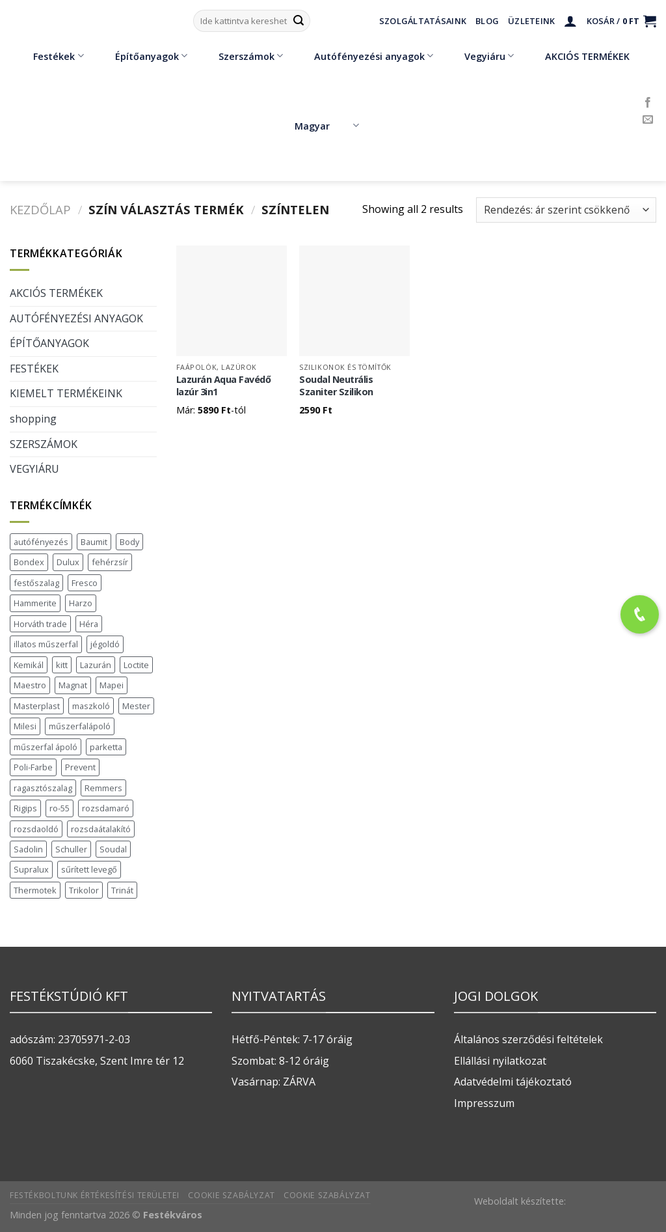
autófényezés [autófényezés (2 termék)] (41, 542)
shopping (33, 419)
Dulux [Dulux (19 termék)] (68, 562)
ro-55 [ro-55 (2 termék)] (59, 808)
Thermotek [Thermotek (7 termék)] (35, 890)
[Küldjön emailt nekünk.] (648, 120)
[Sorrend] (566, 210)
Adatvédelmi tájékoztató (513, 1081)
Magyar (327, 126)
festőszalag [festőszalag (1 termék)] (36, 583)
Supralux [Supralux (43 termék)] (31, 869)
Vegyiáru (480, 56)
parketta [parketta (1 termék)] (106, 747)
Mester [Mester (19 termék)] (136, 706)
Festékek (48, 56)
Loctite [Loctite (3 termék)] (136, 665)
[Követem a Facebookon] (648, 103)
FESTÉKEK (34, 368)
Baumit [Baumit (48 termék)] (94, 542)
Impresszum (484, 1103)
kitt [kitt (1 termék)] (62, 665)
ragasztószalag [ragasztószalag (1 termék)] (43, 788)
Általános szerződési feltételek (528, 1039)
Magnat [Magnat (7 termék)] (73, 685)
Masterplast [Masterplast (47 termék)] (37, 706)
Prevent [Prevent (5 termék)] (80, 767)
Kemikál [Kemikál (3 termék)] (29, 665)
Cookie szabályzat (231, 1195)
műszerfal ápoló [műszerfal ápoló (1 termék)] (45, 747)
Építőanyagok (141, 56)
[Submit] (298, 21)
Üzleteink (531, 21)
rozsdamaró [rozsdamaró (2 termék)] (105, 808)
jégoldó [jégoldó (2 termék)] (105, 644)
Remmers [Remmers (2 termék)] (103, 788)
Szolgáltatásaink (422, 21)
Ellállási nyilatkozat (500, 1061)
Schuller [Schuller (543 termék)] (71, 849)
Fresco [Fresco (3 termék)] (85, 583)
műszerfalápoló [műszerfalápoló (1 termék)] (80, 726)
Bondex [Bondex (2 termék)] (29, 562)
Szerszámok (241, 56)
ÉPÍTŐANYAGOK (49, 343)
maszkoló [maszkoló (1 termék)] (91, 706)
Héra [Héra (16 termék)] (88, 624)
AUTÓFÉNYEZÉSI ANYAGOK (76, 318)
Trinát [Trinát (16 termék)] (122, 890)
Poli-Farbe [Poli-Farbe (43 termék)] (33, 767)
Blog (487, 21)
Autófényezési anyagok (364, 56)
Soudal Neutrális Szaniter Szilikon (336, 386)
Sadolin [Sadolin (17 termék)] (28, 849)
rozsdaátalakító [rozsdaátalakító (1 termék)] (101, 829)
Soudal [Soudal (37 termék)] (113, 849)
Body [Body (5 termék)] (129, 542)
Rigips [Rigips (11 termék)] (25, 808)
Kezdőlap (40, 209)
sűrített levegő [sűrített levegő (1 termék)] (89, 869)
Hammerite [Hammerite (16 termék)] (35, 603)
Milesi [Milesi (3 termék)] (25, 726)
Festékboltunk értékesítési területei (95, 1195)
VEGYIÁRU (34, 469)
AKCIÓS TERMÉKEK (578, 56)
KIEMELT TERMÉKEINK (66, 393)
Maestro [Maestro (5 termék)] (30, 685)
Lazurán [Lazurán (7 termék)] (95, 665)
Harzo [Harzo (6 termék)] (80, 603)
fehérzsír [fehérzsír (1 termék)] (110, 562)
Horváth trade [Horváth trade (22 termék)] (40, 624)
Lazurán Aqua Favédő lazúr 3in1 (223, 386)
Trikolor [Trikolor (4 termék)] (84, 890)
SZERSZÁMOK (43, 444)
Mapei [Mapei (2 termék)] (112, 685)
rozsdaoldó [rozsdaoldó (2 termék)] (36, 829)
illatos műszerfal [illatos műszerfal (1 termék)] (46, 644)
